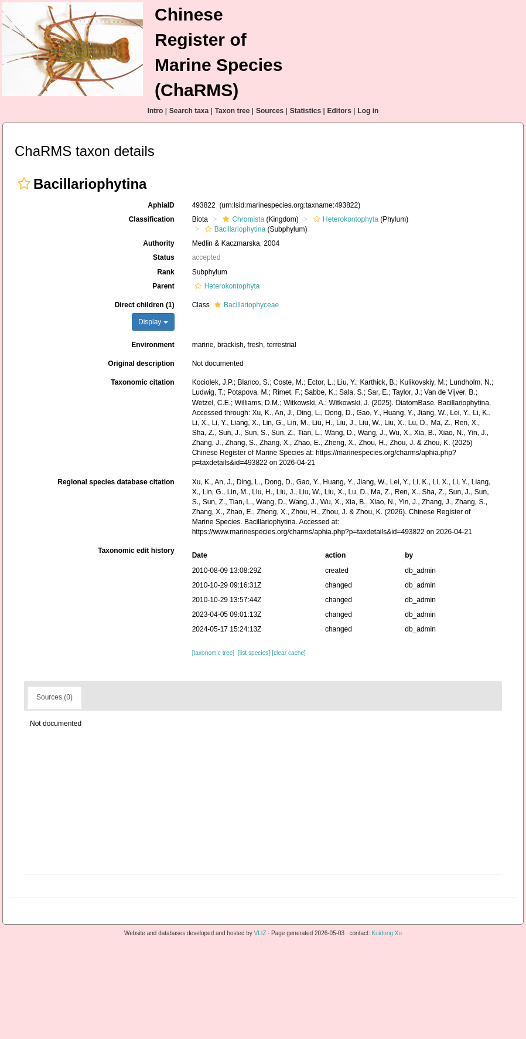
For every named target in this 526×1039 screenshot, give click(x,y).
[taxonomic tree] (213, 653)
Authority (158, 243)
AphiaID (161, 205)
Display (153, 322)
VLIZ (260, 933)
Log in (367, 111)
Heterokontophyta (344, 219)
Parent (163, 286)
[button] (24, 183)
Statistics (305, 111)
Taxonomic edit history (136, 550)
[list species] (254, 653)
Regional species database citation (115, 482)
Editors (339, 111)
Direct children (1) (145, 305)
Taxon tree (232, 111)
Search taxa (189, 111)
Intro (155, 111)
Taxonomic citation (142, 382)
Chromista (242, 219)
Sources (270, 111)
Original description (141, 363)
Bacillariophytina (233, 229)
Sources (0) (54, 697)
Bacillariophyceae (245, 305)
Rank (165, 272)
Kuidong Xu (386, 933)
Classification (152, 219)
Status (164, 257)
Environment (152, 345)
